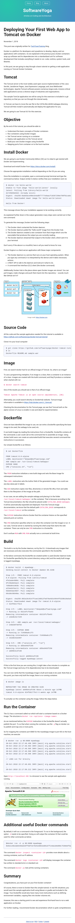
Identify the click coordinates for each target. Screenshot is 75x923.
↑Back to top (29, 919)
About (46, 3)
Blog (37, 3)
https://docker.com (41, 317)
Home (29, 3)
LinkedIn (46, 919)
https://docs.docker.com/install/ (43, 166)
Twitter (40, 919)
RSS (36, 919)
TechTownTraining (38, 46)
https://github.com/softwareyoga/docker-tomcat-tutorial (25, 337)
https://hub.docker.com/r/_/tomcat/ (38, 402)
